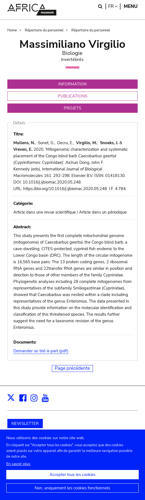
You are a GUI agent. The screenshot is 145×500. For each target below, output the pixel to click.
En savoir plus (18, 469)
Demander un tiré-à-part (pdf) (40, 351)
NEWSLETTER (25, 423)
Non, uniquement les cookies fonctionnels (72, 493)
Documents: (24, 342)
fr (114, 6)
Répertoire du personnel (44, 30)
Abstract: (22, 227)
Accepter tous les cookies (72, 480)
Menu (131, 6)
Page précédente (72, 368)
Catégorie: (23, 203)
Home (12, 30)
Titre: (18, 134)
